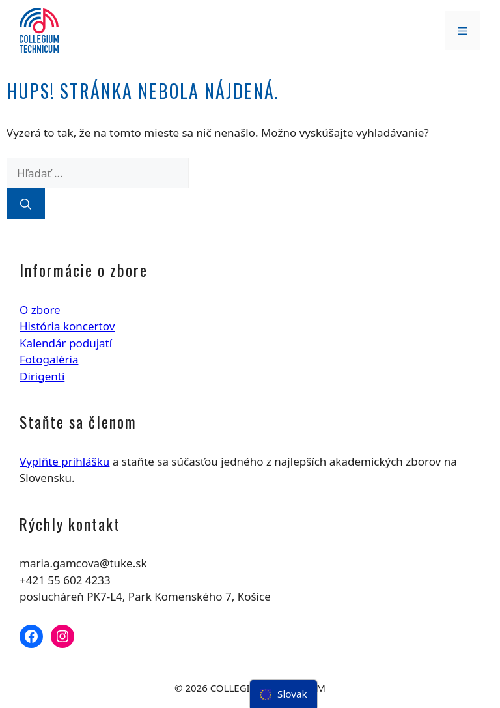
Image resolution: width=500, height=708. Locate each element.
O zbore (40, 309)
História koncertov (67, 326)
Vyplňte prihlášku (64, 461)
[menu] (283, 694)
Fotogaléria (49, 359)
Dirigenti (42, 376)
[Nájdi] (26, 203)
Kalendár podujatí (66, 342)
